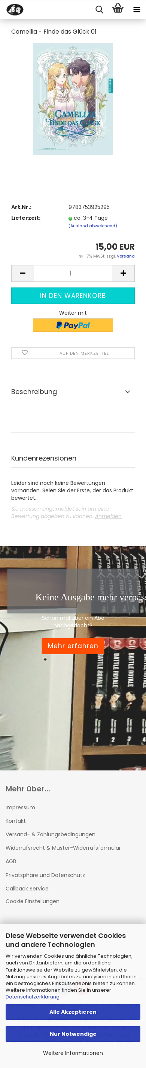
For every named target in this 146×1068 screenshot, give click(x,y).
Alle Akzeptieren (73, 1012)
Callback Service (27, 888)
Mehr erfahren (73, 645)
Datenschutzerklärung (33, 996)
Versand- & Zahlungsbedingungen (50, 834)
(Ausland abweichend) (93, 226)
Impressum (20, 807)
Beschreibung (34, 391)
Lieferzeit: (25, 218)
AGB (11, 861)
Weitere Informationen (73, 1053)
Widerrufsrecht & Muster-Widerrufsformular (63, 848)
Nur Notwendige (73, 1034)
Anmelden (108, 516)
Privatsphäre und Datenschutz (45, 875)
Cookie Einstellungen (33, 901)
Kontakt (16, 821)
